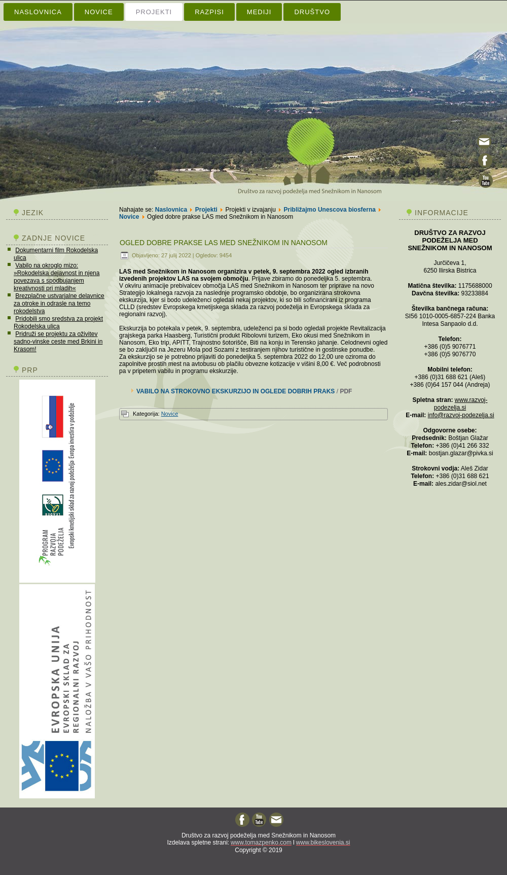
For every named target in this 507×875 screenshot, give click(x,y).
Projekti (154, 12)
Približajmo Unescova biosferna (330, 209)
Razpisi (209, 12)
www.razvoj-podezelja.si (461, 403)
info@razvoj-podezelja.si (461, 415)
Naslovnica (38, 12)
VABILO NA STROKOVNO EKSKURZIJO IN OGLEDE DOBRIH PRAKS (235, 391)
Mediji (259, 12)
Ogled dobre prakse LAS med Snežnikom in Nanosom (224, 243)
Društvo (312, 12)
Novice (99, 12)
